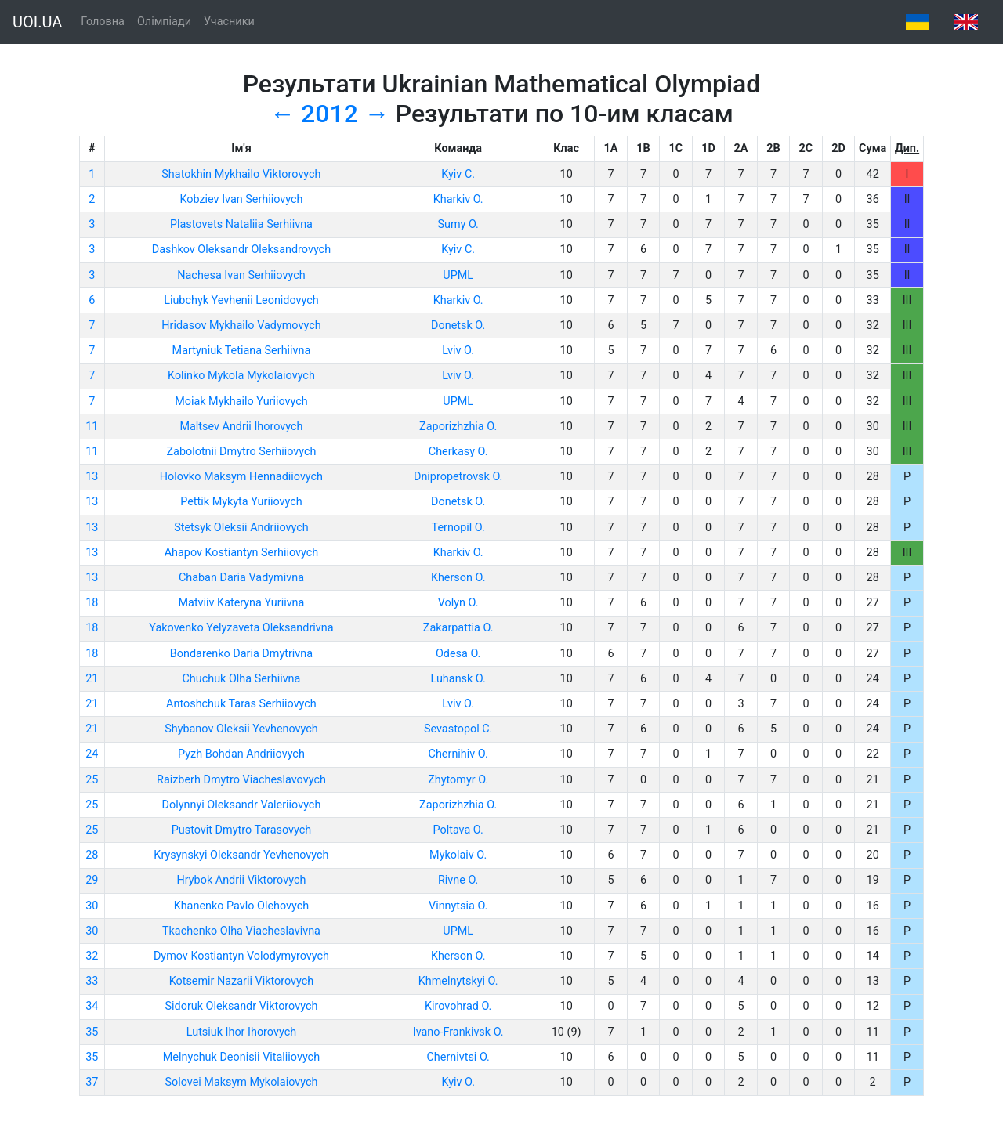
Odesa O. (458, 653)
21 (91, 678)
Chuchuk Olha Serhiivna (241, 678)
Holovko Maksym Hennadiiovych (241, 476)
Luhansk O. (458, 678)
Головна (103, 21)
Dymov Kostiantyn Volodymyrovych (241, 956)
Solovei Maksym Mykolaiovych (241, 1082)
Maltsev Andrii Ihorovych (240, 426)
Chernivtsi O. (457, 1057)
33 (91, 981)
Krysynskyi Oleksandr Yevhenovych (241, 855)
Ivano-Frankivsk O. (458, 1032)
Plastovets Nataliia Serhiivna (241, 224)
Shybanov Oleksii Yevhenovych (241, 729)
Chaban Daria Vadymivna (241, 577)
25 (91, 780)
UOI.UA (37, 22)
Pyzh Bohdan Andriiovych (241, 754)
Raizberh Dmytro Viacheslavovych (241, 780)
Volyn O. (458, 602)
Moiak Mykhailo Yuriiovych (241, 401)
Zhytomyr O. (458, 780)
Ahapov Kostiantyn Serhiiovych (242, 552)
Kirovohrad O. (458, 1006)
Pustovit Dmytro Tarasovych (241, 830)
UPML (458, 275)
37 (91, 1082)
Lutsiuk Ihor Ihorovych (241, 1032)
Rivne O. (458, 880)
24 (91, 754)
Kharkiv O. (458, 199)
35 (91, 1032)
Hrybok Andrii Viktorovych (241, 880)
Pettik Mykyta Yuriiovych (241, 501)
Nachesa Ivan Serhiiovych (241, 275)
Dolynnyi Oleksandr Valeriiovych (241, 805)
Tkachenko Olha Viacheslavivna (241, 931)
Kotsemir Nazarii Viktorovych (241, 981)
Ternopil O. (458, 527)
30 (91, 906)
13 (91, 476)
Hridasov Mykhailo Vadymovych (240, 325)
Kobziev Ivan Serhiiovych (240, 199)
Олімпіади (164, 21)
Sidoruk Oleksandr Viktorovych (241, 1006)
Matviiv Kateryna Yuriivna (242, 602)
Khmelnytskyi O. (458, 981)
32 (91, 956)
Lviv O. (458, 350)
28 (91, 855)
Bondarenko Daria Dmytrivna (241, 653)
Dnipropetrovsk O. (458, 476)
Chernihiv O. (458, 754)
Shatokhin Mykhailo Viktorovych (240, 174)
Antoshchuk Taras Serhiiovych (241, 704)
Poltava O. (458, 830)
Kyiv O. (458, 1082)
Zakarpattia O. (458, 628)
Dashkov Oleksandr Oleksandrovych (241, 249)
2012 (329, 113)
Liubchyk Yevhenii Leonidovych (241, 300)
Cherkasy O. (458, 451)
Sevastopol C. (458, 729)
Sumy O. (457, 224)
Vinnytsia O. (458, 906)
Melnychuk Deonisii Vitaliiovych (241, 1057)
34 (91, 1006)
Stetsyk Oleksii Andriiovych (241, 527)
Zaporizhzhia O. (458, 426)
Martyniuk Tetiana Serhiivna (241, 350)
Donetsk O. (458, 325)
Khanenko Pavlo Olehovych (242, 906)
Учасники (229, 21)
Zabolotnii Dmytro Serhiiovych (241, 451)
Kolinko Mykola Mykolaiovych (241, 375)
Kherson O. (458, 577)
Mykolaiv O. (458, 855)
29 (91, 880)
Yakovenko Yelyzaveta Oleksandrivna (241, 628)
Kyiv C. (458, 174)
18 (91, 602)
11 (91, 426)
